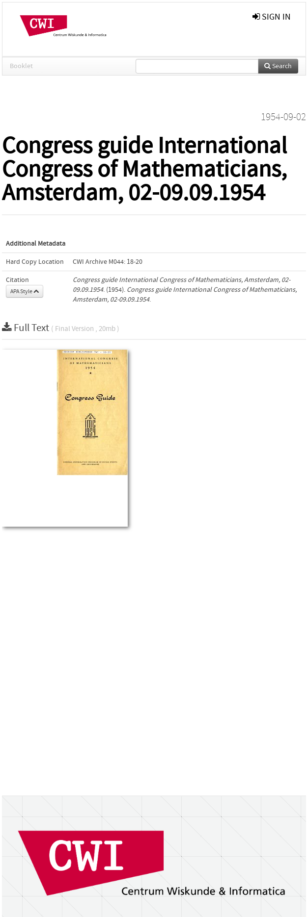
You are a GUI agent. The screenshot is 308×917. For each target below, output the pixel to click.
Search (278, 66)
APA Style (24, 291)
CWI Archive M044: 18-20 (107, 262)
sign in (271, 17)
